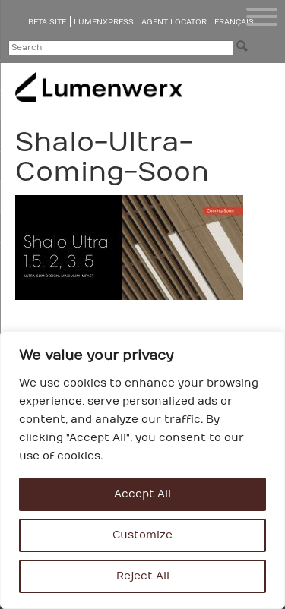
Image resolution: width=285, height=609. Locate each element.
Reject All (142, 576)
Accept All (142, 494)
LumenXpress (104, 22)
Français (234, 22)
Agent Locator (174, 22)
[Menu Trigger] (261, 17)
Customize (142, 535)
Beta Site (47, 22)
